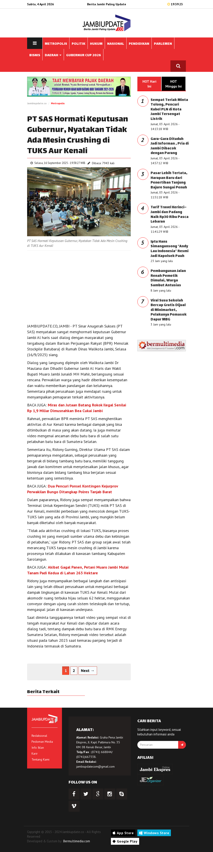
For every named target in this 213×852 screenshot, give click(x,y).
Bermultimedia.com (76, 841)
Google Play (125, 841)
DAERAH (53, 55)
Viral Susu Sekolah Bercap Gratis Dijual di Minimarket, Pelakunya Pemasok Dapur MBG (169, 310)
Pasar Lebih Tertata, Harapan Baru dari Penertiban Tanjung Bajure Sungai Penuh (169, 180)
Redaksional (39, 736)
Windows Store (154, 833)
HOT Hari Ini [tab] (149, 83)
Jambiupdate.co (37, 103)
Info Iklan (38, 748)
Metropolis (58, 103)
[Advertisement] (79, 286)
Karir (35, 753)
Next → (88, 670)
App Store (123, 833)
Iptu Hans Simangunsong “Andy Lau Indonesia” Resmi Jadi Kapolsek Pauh (170, 249)
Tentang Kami (40, 759)
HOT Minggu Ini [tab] (173, 83)
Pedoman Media (42, 742)
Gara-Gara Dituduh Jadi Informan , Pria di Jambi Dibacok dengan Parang (170, 146)
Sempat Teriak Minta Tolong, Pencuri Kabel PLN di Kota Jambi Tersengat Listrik (169, 109)
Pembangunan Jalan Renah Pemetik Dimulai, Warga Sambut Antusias (168, 278)
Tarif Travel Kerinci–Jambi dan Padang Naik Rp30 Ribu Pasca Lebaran (170, 214)
